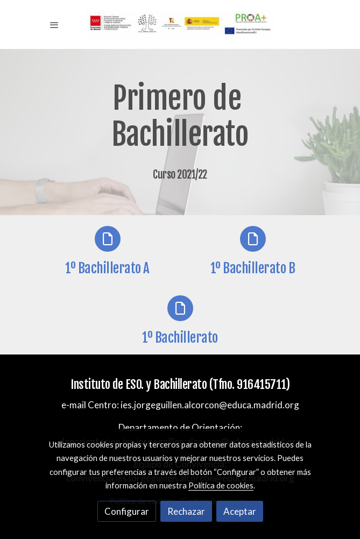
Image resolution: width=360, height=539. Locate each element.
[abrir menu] (54, 25)
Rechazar (186, 511)
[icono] (108, 239)
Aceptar (239, 511)
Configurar (126, 511)
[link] (180, 24)
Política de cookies (220, 485)
